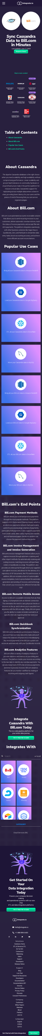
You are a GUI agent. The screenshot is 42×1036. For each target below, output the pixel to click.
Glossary (20, 993)
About (20, 1010)
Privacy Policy (19, 991)
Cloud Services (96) (21, 833)
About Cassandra (15, 138)
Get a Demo (34, 1033)
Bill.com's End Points (16, 149)
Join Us (19, 1015)
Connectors (19, 951)
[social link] (9, 937)
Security (19, 986)
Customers (19, 1002)
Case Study (32, 78)
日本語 (19, 1024)
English (19, 1022)
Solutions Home (19, 944)
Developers (19, 961)
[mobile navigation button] (4, 3)
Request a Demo (21, 51)
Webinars (20, 1007)
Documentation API (19, 983)
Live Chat (20, 973)
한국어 (19, 1027)
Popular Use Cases (15, 145)
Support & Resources (20, 976)
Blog (19, 971)
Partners (19, 1012)
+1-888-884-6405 (20, 933)
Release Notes (19, 964)
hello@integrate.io (20, 927)
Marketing (19, 954)
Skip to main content (20, 73)
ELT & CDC (19, 949)
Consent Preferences (20, 996)
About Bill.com (14, 141)
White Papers (19, 1005)
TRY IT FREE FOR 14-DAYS (21, 738)
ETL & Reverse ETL (19, 946)
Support (19, 959)
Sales (20, 956)
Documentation (19, 981)
